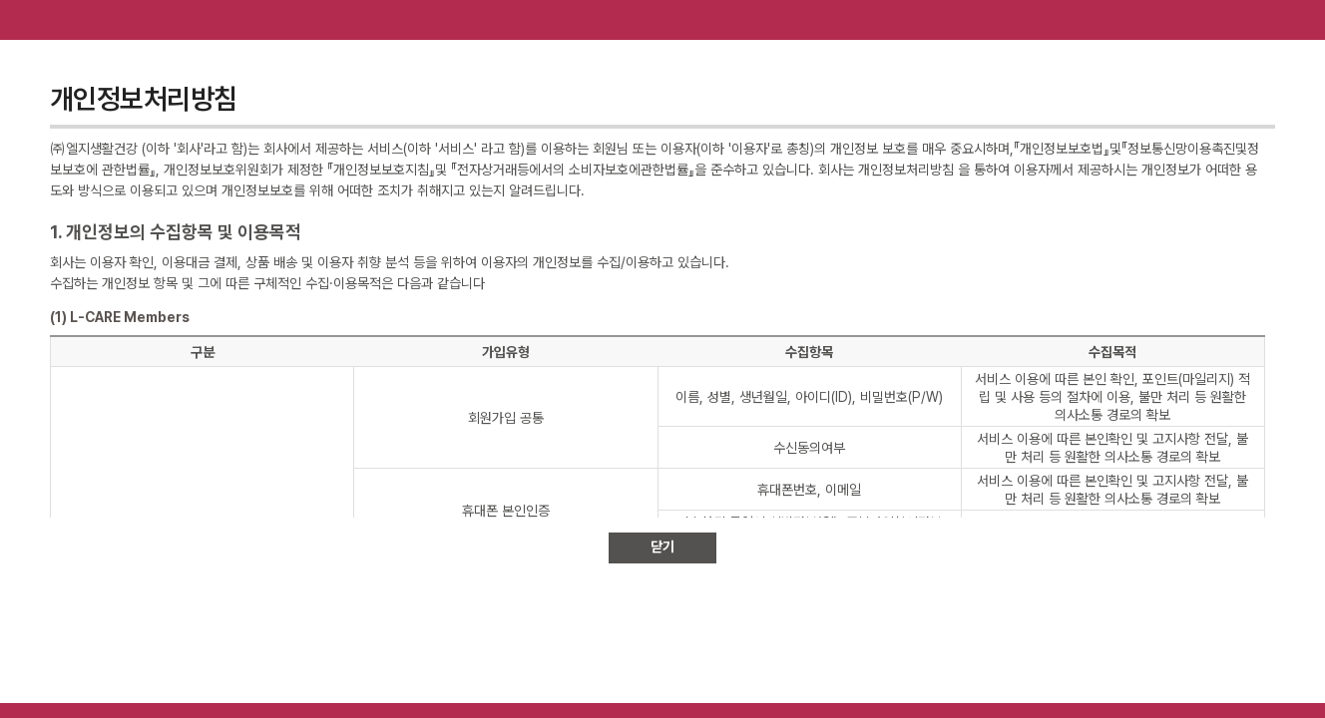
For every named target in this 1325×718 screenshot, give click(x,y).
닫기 (662, 546)
